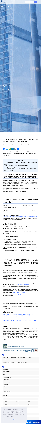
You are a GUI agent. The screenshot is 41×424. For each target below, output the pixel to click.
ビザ (5, 386)
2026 (6, 399)
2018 (29, 404)
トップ (2, 6)
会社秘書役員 (7, 379)
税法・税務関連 (7, 391)
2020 (6, 404)
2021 (29, 401)
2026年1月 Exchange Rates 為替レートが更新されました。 (15, 362)
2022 (18, 401)
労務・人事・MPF (7, 377)
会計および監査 (7, 382)
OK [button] (14, 419)
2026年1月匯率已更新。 (8, 360)
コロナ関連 (24, 145)
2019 (18, 404)
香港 (28, 145)
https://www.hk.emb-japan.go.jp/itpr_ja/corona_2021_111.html (18, 314)
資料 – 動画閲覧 (6, 371)
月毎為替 (5, 395)
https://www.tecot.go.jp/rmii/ (22, 284)
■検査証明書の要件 (10, 167)
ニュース (8, 6)
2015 (29, 407)
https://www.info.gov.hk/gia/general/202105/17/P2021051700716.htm (19, 320)
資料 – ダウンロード (7, 369)
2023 (6, 401)
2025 (18, 399)
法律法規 (6, 384)
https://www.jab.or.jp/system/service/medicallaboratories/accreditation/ (20, 216)
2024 (29, 399)
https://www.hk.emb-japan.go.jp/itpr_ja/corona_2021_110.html (18, 316)
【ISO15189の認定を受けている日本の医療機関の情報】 (16, 165)
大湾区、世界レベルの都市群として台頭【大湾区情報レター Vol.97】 (17, 357)
